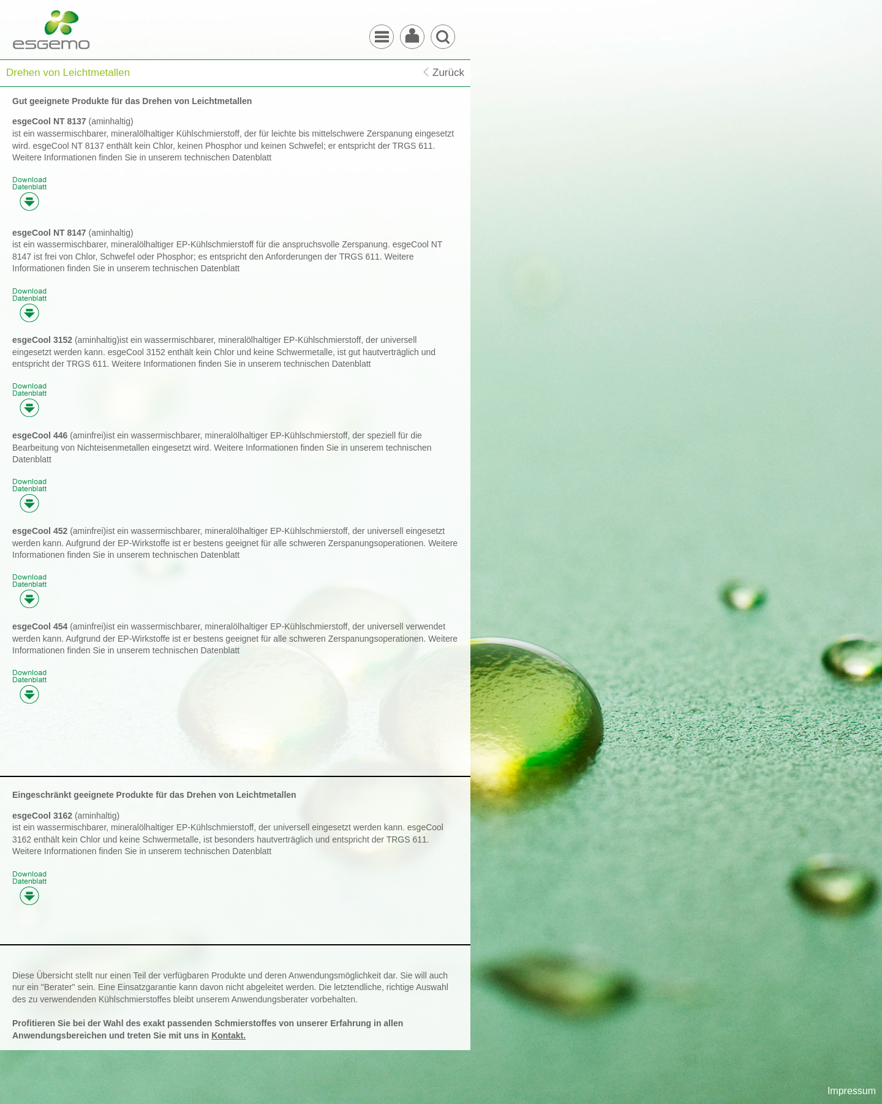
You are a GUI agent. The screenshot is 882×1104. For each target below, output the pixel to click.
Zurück (448, 72)
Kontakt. (228, 1035)
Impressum (851, 1091)
